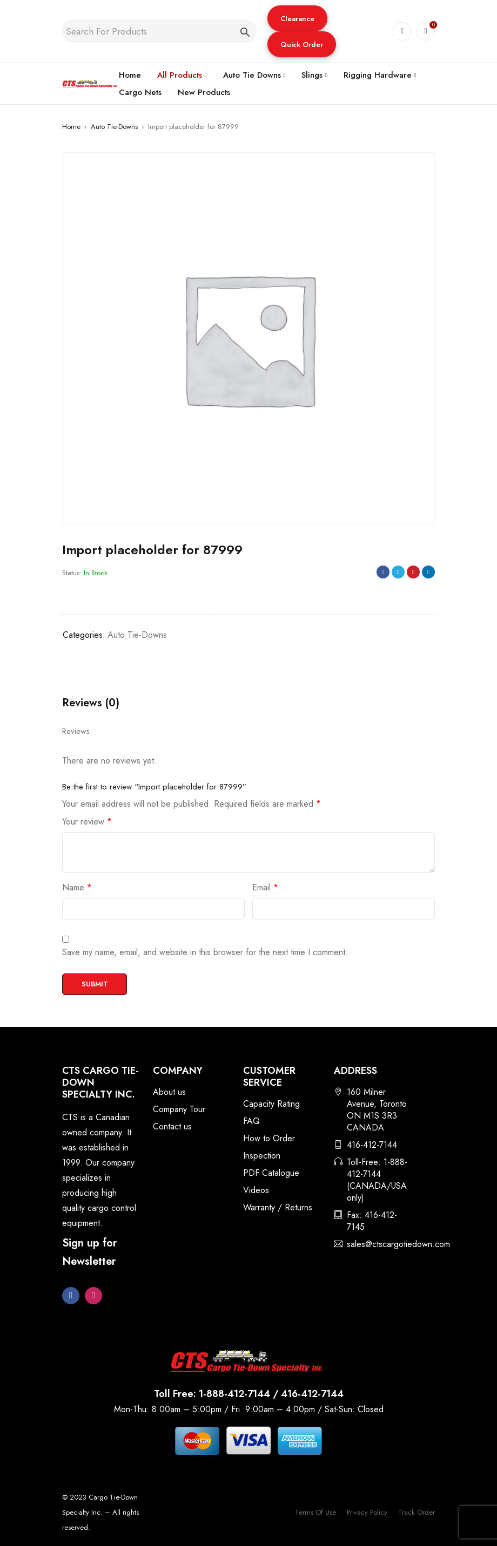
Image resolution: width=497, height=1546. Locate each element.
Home (71, 126)
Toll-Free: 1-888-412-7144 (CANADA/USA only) (377, 1180)
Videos (256, 1190)
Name (77, 888)
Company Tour (179, 1109)
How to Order (269, 1138)
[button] (297, 18)
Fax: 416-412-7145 (372, 1221)
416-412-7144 (372, 1145)
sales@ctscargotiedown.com (398, 1244)
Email (265, 888)
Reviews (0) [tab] (90, 703)
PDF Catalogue (271, 1173)
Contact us (172, 1126)
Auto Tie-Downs (114, 126)
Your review (87, 822)
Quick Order (301, 44)
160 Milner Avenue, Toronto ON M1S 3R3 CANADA (377, 1110)
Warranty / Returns (277, 1207)
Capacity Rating (271, 1104)
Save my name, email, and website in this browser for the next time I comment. (205, 952)
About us (169, 1092)
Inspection (261, 1155)
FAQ (251, 1121)
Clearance (297, 18)
